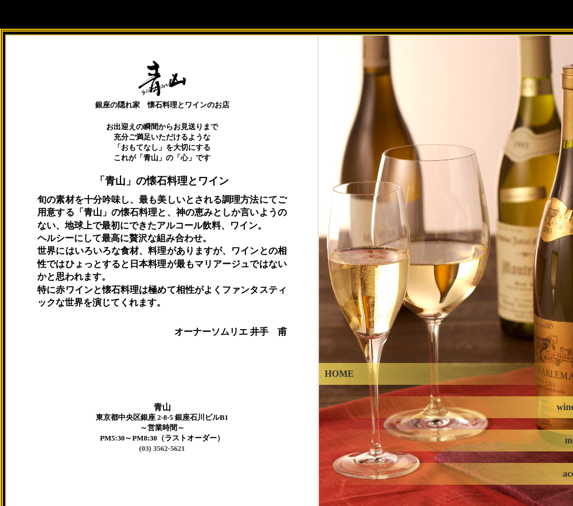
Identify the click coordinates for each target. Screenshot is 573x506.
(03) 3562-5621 (162, 449)
